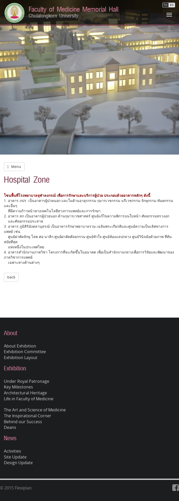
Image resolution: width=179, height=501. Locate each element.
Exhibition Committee (25, 351)
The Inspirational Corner (27, 416)
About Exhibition (20, 346)
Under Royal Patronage (26, 381)
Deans (10, 427)
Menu (14, 166)
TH (165, 5)
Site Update (15, 457)
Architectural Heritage (25, 393)
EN (172, 5)
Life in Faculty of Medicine (28, 399)
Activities (12, 451)
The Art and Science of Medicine (35, 410)
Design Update (18, 462)
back (11, 277)
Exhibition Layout (20, 357)
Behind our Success (23, 421)
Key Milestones (18, 387)
